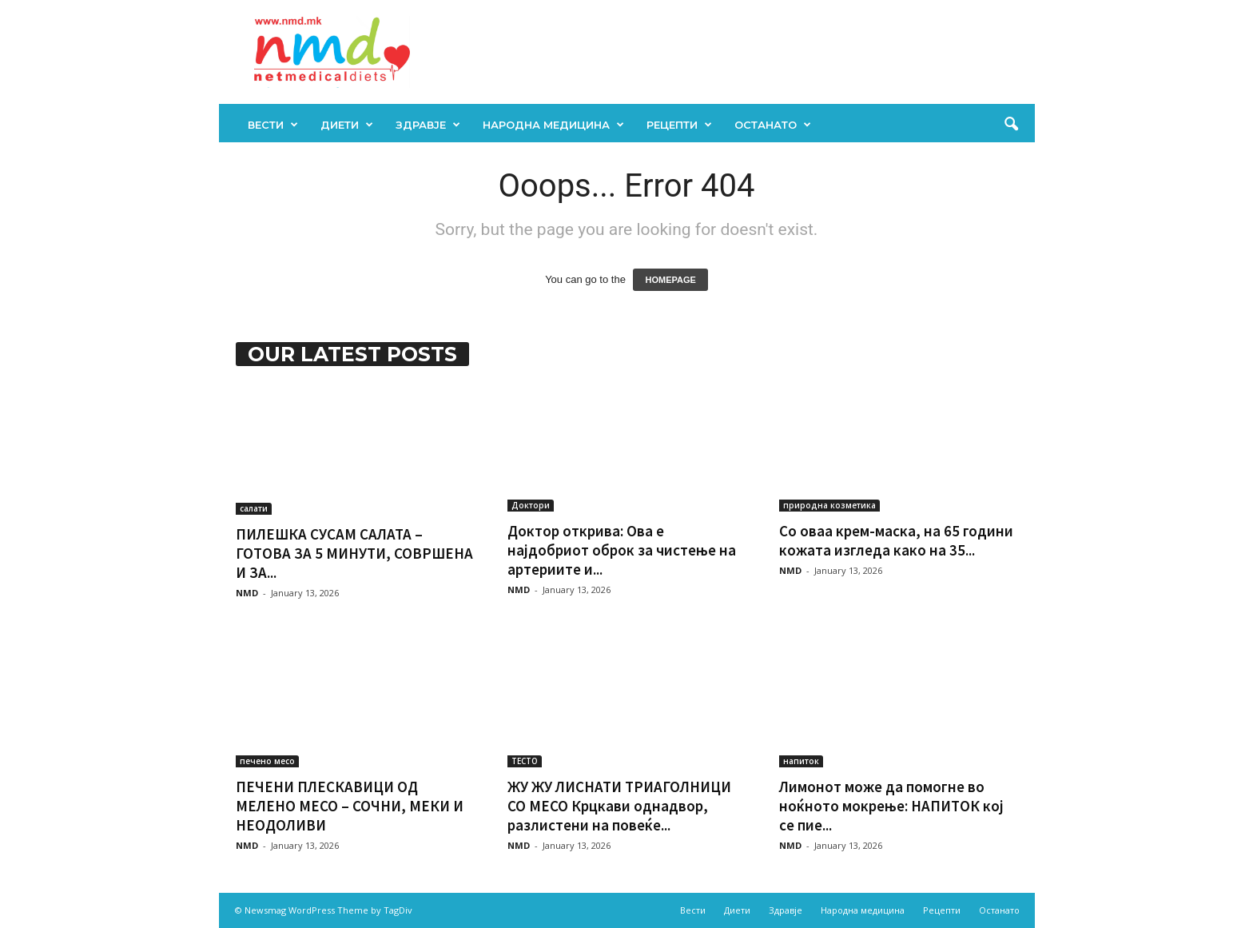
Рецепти (679, 124)
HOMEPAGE (670, 280)
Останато (772, 124)
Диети (346, 124)
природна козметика (829, 505)
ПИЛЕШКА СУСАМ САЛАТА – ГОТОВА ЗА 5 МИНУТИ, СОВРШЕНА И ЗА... (354, 553)
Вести (273, 124)
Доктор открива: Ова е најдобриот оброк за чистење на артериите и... (621, 550)
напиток (801, 761)
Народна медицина (553, 124)
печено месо (267, 761)
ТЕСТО (524, 761)
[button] (1010, 124)
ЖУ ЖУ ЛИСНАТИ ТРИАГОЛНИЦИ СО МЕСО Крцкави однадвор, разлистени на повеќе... (619, 805)
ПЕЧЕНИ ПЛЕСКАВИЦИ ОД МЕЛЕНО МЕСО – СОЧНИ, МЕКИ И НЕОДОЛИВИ (349, 805)
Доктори (530, 505)
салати (254, 508)
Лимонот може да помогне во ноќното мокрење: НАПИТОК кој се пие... (891, 805)
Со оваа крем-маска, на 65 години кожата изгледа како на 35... (896, 540)
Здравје (428, 124)
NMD (247, 593)
